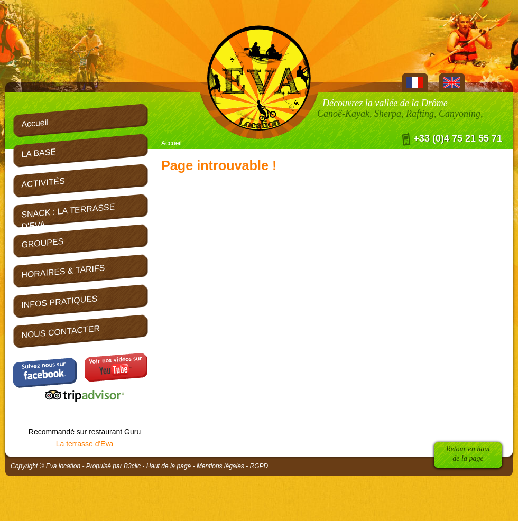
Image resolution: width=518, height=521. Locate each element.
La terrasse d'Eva (85, 444)
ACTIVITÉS (42, 182)
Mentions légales (220, 466)
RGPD (259, 466)
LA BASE (38, 153)
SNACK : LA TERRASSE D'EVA (68, 215)
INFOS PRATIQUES (59, 302)
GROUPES (42, 243)
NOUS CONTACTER (60, 332)
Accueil (171, 143)
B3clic (132, 466)
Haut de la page (168, 466)
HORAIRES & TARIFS (63, 271)
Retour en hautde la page (468, 453)
